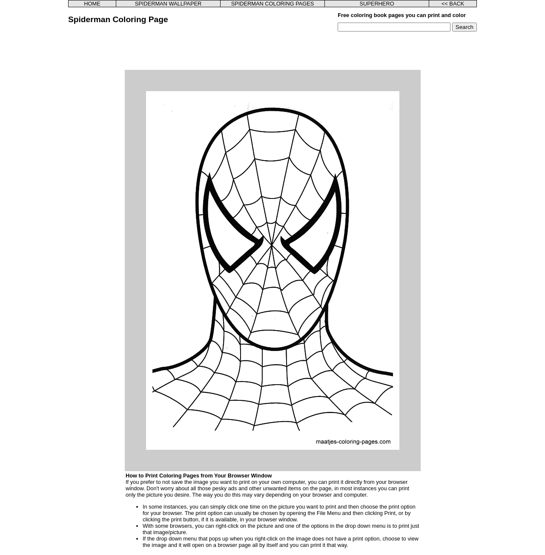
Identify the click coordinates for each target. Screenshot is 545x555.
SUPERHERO (377, 3)
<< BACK (453, 3)
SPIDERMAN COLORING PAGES (272, 3)
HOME (92, 3)
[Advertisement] (272, 51)
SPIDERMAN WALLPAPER (168, 3)
